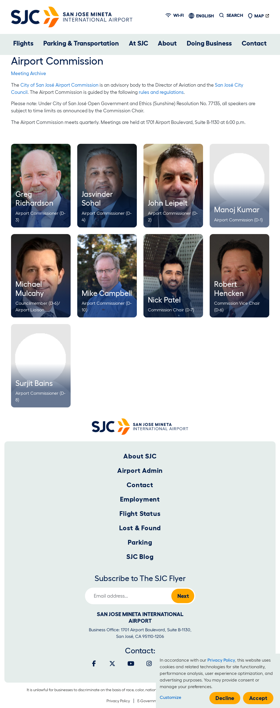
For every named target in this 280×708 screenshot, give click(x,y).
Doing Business (209, 43)
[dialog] (218, 681)
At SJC (138, 43)
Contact (254, 43)
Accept (258, 698)
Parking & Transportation (81, 43)
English (205, 15)
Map (255, 15)
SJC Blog (139, 556)
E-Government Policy (155, 701)
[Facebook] (94, 663)
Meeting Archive (28, 73)
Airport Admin (140, 470)
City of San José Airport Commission (59, 84)
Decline (224, 698)
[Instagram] (149, 663)
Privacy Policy (118, 701)
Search (234, 15)
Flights (23, 43)
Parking (140, 542)
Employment (140, 499)
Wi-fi (175, 15)
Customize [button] (170, 697)
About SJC (139, 456)
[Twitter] (112, 663)
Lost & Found (140, 528)
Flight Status (139, 513)
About (167, 43)
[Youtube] (131, 663)
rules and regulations (161, 92)
